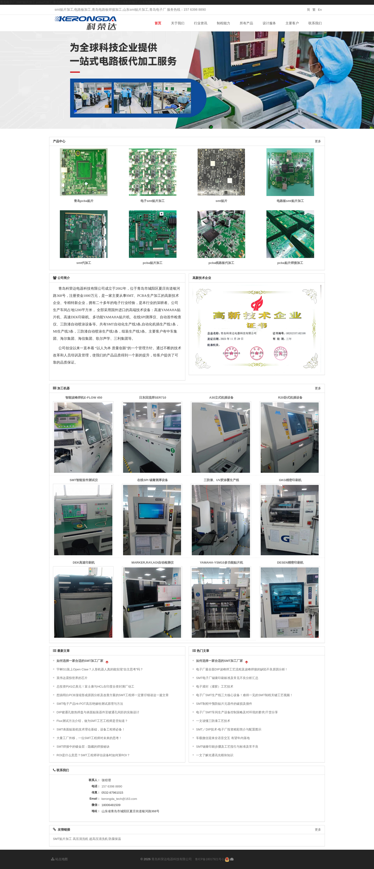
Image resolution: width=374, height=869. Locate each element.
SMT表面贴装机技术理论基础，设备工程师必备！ (91, 729)
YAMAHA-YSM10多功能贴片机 (221, 562)
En (320, 9)
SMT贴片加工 (62, 839)
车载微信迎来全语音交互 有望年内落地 (223, 738)
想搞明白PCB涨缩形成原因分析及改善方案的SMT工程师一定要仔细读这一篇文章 (113, 695)
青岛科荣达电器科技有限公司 (171, 859)
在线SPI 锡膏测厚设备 (152, 480)
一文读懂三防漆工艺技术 (213, 721)
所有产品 (246, 23)
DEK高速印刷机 (84, 562)
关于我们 (177, 23)
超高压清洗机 (98, 839)
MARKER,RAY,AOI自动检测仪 (152, 562)
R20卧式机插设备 (290, 397)
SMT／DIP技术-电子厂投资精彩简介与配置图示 (228, 729)
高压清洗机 (80, 839)
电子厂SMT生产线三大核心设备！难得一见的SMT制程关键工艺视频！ (244, 695)
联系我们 (315, 23)
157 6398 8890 (112, 786)
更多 (318, 141)
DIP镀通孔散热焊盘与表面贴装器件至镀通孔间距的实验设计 (98, 712)
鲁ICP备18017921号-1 (209, 859)
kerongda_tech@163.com (119, 799)
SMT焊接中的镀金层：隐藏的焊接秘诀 (83, 746)
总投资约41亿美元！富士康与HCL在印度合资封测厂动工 (95, 686)
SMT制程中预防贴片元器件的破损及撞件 (224, 703)
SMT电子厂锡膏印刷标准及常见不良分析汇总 (227, 678)
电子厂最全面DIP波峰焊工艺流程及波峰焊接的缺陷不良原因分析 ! (241, 669)
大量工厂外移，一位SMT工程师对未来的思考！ (89, 738)
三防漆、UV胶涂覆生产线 (221, 480)
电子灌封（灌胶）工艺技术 (214, 686)
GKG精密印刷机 (290, 480)
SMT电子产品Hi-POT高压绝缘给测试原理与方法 (90, 703)
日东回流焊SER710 (152, 397)
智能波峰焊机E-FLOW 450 (83, 397)
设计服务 (269, 23)
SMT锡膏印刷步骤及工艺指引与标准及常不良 (227, 746)
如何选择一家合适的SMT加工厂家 (80, 661)
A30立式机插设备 (221, 397)
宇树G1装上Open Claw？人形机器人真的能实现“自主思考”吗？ (100, 669)
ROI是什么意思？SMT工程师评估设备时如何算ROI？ (93, 755)
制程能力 (223, 23)
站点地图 (59, 859)
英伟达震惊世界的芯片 (72, 678)
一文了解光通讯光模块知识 (214, 755)
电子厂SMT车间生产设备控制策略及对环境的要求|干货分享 (237, 712)
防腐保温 (115, 839)
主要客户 (292, 23)
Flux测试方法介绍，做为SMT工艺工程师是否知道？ (92, 721)
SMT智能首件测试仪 (84, 480)
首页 (158, 23)
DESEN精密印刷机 (290, 562)
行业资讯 (200, 23)
